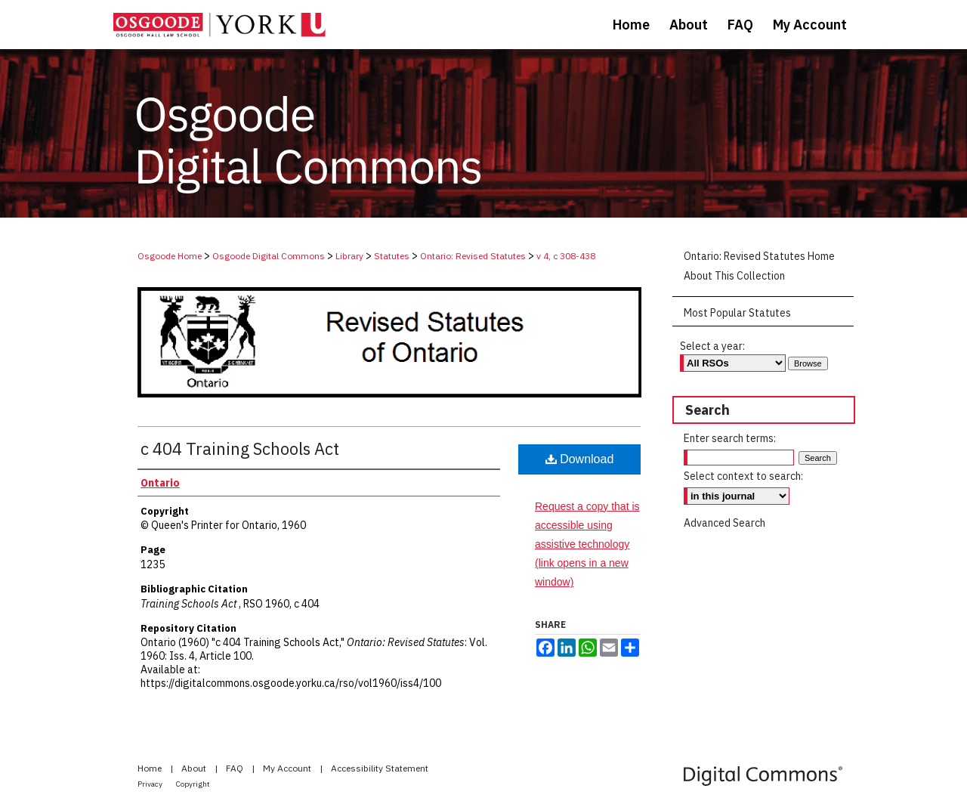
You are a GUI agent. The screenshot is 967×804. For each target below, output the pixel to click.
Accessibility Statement (379, 768)
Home (150, 768)
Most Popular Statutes (737, 313)
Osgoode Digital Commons (268, 255)
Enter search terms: (730, 438)
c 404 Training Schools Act (240, 448)
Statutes (391, 255)
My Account (288, 768)
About (195, 768)
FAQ (236, 768)
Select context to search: (743, 476)
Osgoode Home (169, 255)
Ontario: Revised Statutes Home (759, 256)
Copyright (193, 784)
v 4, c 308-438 (565, 255)
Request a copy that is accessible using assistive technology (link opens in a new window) (587, 544)
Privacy (150, 784)
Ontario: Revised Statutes (473, 255)
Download (579, 459)
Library (349, 255)
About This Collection (734, 276)
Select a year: (712, 346)
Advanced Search (724, 523)
